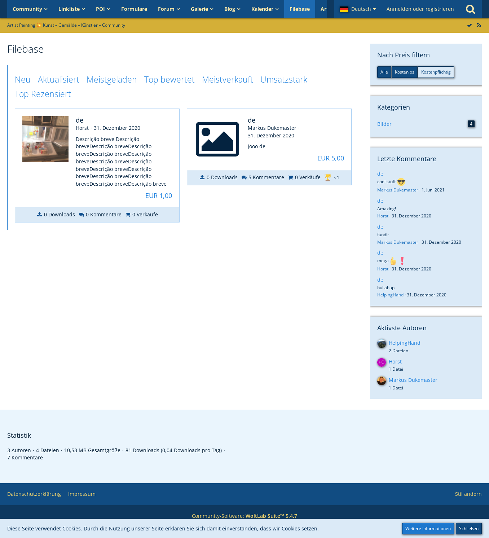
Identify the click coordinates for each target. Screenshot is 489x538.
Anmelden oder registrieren (420, 8)
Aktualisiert (58, 79)
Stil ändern (468, 493)
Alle (384, 72)
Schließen (469, 528)
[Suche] (470, 9)
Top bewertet (169, 79)
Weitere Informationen (428, 528)
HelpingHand (390, 295)
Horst (382, 216)
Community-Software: (244, 515)
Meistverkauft (227, 79)
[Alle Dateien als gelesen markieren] (469, 25)
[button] (357, 9)
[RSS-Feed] (479, 25)
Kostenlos (404, 72)
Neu (23, 79)
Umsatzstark (283, 79)
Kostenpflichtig (436, 72)
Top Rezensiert (43, 94)
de (380, 173)
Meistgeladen (112, 79)
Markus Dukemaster (397, 190)
